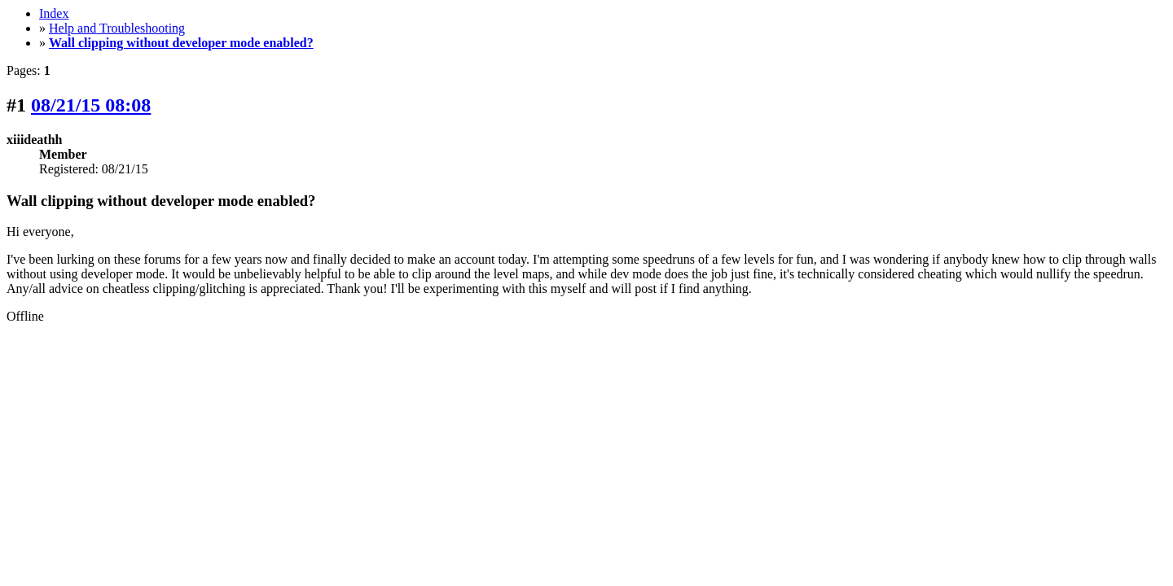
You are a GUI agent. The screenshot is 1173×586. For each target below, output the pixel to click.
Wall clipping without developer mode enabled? (181, 43)
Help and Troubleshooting (117, 28)
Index (53, 13)
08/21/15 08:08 (91, 105)
